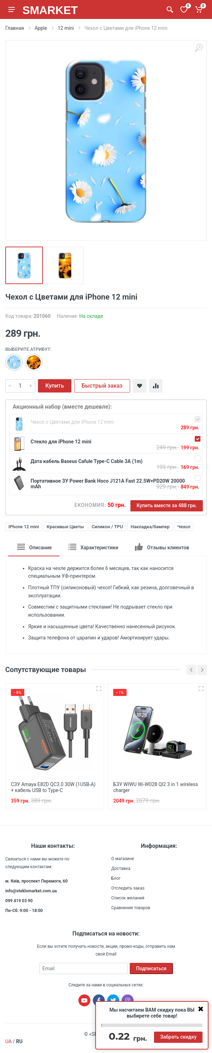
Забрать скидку (178, 1037)
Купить (54, 385)
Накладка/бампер (149, 526)
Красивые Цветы (65, 526)
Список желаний (127, 897)
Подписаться (151, 968)
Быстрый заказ (102, 385)
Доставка (120, 867)
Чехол (183, 526)
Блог (116, 877)
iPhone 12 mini (23, 526)
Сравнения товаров (130, 907)
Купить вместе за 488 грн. (166, 505)
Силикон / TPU (107, 526)
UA (8, 1041)
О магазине (122, 858)
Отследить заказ (127, 887)
